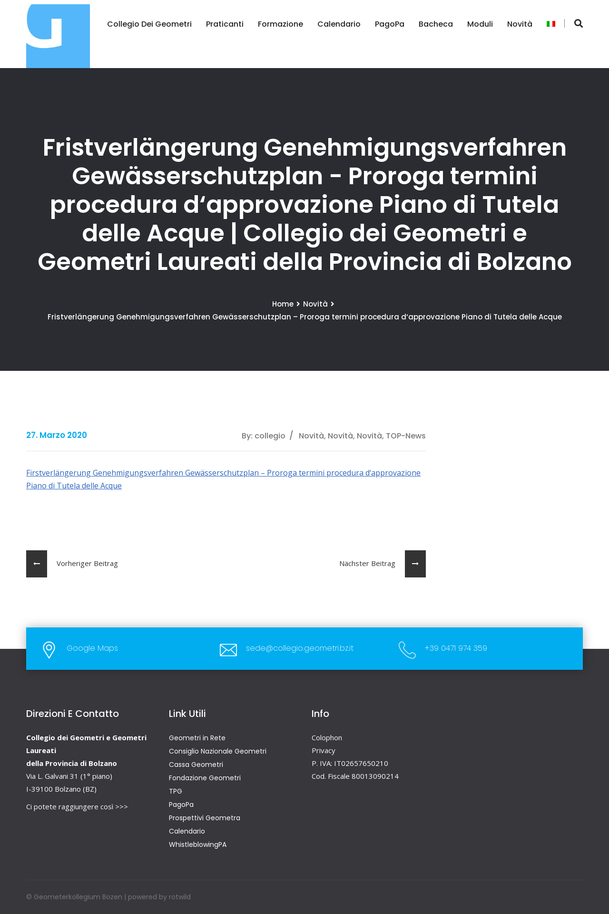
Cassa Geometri (196, 764)
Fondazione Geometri (205, 778)
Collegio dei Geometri (149, 24)
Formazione (280, 24)
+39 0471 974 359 (456, 648)
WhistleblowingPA (197, 844)
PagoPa (389, 24)
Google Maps (92, 648)
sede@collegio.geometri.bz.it (300, 648)
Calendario (338, 24)
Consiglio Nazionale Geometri (217, 751)
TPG (175, 791)
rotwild (180, 897)
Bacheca (435, 24)
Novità (519, 24)
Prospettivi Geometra (204, 818)
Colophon (327, 737)
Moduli (479, 24)
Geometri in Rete (197, 738)
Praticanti (224, 24)
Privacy (323, 750)
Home (283, 304)
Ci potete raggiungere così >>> (77, 806)
